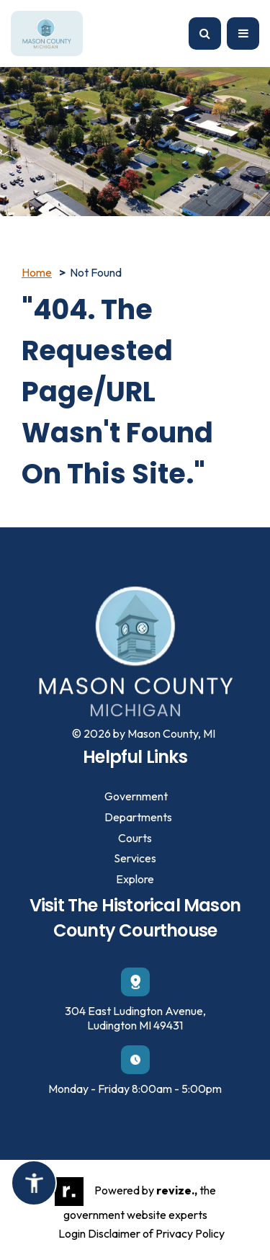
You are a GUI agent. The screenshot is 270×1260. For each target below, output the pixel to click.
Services (135, 858)
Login (72, 1233)
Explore (135, 879)
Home (37, 272)
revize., (176, 1190)
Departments (138, 817)
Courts (135, 838)
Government (136, 796)
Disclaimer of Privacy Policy (156, 1233)
